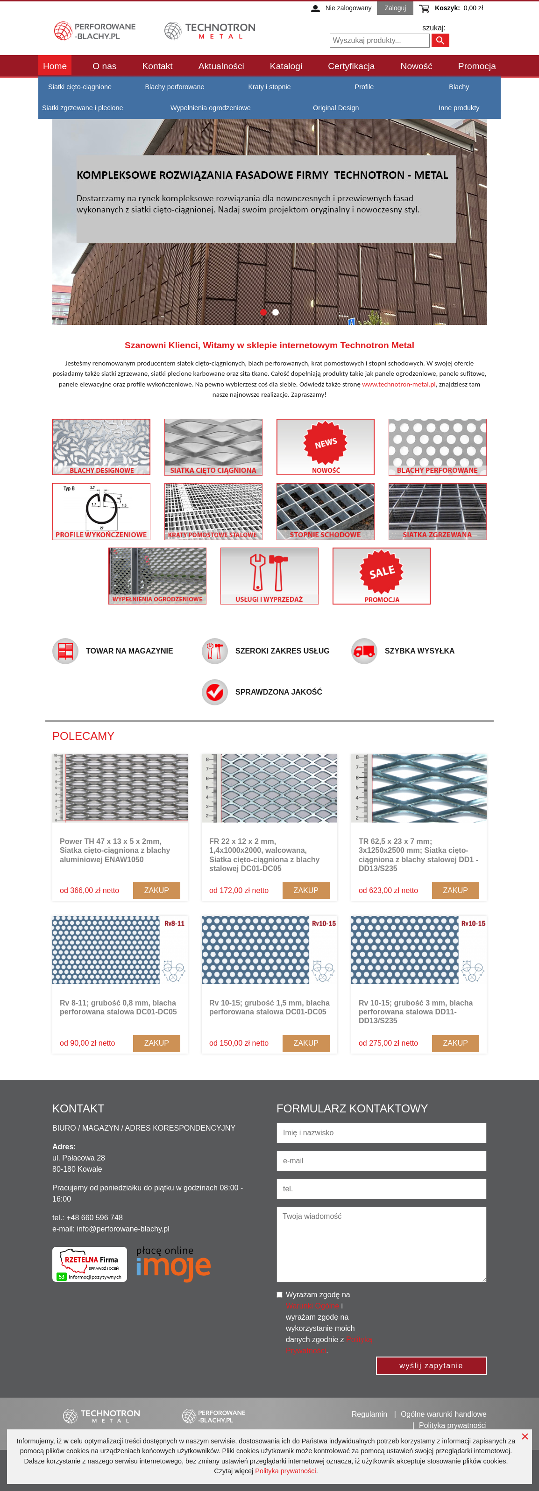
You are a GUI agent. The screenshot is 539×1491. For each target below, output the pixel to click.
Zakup (156, 890)
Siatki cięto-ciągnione (80, 87)
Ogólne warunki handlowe (444, 1414)
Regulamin (369, 1414)
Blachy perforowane (174, 87)
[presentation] (460, 1307)
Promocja (477, 66)
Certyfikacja (351, 66)
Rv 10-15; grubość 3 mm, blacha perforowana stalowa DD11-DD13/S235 (416, 1012)
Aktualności (221, 66)
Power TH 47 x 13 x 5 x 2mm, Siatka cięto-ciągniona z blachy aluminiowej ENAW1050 (115, 850)
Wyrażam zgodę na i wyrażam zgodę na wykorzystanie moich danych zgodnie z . (329, 1323)
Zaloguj (395, 8)
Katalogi (286, 66)
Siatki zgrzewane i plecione (82, 108)
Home (55, 66)
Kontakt (157, 66)
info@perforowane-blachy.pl (123, 1229)
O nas (104, 66)
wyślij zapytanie (431, 1366)
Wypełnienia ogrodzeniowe (210, 108)
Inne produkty (459, 108)
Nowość (417, 66)
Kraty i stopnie (269, 87)
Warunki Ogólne (312, 1306)
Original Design (336, 108)
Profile (364, 87)
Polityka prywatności (285, 1471)
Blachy (459, 87)
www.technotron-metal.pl (398, 384)
